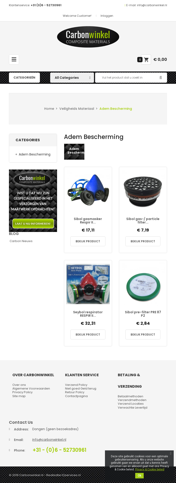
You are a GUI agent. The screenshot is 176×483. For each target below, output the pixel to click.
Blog (14, 233)
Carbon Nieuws (21, 241)
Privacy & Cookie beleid (149, 469)
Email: (18, 440)
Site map (19, 396)
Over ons (19, 385)
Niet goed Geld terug (80, 388)
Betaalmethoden (130, 396)
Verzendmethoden (132, 400)
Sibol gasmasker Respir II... (88, 220)
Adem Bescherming (34, 154)
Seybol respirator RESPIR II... (88, 314)
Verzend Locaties (131, 403)
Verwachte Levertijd (132, 407)
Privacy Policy (22, 392)
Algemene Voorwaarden (31, 388)
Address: (21, 429)
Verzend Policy (76, 385)
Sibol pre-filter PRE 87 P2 (143, 314)
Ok (139, 475)
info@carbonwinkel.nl (49, 439)
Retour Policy (74, 392)
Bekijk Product (88, 241)
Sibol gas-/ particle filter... (143, 220)
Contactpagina (76, 396)
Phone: (19, 450)
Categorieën (24, 77)
